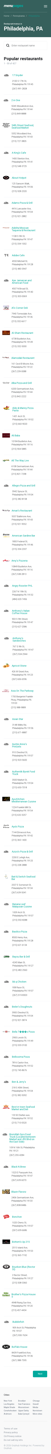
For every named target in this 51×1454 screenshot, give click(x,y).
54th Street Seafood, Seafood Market (23, 126)
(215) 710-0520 (19, 1122)
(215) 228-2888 (19, 865)
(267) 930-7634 (20, 1335)
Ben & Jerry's (19, 1081)
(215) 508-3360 (19, 1282)
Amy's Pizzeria (19, 560)
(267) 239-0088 (18, 371)
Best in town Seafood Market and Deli (23, 1108)
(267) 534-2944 (20, 654)
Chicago (36, 1401)
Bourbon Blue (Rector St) (23, 1268)
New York (8, 1401)
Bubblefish (18, 1321)
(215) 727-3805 (19, 141)
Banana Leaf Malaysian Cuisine (22, 905)
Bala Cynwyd (23, 1414)
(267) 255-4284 (16, 1155)
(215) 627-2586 (19, 626)
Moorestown (23, 1407)
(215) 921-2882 (19, 216)
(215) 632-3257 (19, 815)
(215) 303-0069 (19, 296)
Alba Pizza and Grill (21, 383)
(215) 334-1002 (19, 243)
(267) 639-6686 (19, 1230)
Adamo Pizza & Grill (22, 202)
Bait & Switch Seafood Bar (23, 877)
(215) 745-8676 (19, 1070)
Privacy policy (11, 1432)
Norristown (37, 1411)
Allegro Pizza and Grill (23, 485)
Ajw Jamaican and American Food (22, 281)
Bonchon (17, 1216)
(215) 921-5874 (19, 1020)
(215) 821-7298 (18, 474)
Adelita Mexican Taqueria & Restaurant (23, 229)
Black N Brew (19, 1166)
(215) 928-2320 (19, 191)
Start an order (41, 79)
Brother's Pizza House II (24, 1295)
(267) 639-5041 (19, 892)
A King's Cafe (19, 152)
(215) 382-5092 (19, 1095)
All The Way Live (20, 460)
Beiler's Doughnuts (22, 1006)
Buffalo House (19, 1346)
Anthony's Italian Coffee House (21, 612)
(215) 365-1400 (19, 840)
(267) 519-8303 (19, 995)
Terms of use (10, 1428)
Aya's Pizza (18, 826)
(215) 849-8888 (18, 113)
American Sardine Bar (23, 535)
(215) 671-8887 (19, 732)
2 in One (15, 100)
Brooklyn (22, 1401)
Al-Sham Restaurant (22, 332)
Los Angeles (9, 1404)
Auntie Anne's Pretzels (19, 745)
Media (35, 1407)
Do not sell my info (13, 1440)
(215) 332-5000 (19, 346)
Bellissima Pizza (21, 1056)
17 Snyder (17, 75)
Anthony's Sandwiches (19, 639)
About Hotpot (19, 177)
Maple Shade (9, 1407)
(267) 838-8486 (18, 1205)
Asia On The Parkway (22, 690)
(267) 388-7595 (19, 1360)
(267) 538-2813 (19, 574)
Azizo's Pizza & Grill (22, 851)
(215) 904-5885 (19, 449)
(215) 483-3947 (19, 269)
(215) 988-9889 (18, 707)
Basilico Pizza (19, 931)
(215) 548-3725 (19, 166)
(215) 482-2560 (19, 970)
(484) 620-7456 (19, 599)
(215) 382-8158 (19, 499)
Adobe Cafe (18, 255)
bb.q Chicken (19, 981)
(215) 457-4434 (19, 1310)
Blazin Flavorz (18, 1191)
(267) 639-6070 (19, 1180)
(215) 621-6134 (19, 945)
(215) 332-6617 (19, 321)
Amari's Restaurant (22, 510)
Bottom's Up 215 (21, 1241)
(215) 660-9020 (19, 424)
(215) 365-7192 (19, 1255)
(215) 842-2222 (18, 396)
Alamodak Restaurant (22, 357)
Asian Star (17, 719)
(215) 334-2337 (19, 549)
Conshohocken (10, 1411)
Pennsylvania (19, 16)
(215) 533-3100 (19, 1045)
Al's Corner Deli (20, 307)
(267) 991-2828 (19, 88)
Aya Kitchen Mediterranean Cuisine (24, 800)
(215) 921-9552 (19, 524)
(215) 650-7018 (19, 787)
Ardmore (8, 1414)
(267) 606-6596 (19, 679)
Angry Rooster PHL (22, 585)
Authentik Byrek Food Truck (23, 772)
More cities (37, 1414)
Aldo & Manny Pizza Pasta (22, 409)
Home (6, 16)
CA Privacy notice (12, 1436)
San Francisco (24, 1404)
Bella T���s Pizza (23, 1031)
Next (40, 1373)
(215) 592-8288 (19, 920)
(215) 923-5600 (19, 760)
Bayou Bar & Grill (21, 956)
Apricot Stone (19, 665)
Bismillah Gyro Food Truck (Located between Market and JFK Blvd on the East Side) (22, 1138)
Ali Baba (16, 435)
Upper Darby (23, 1411)
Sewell (35, 1404)
